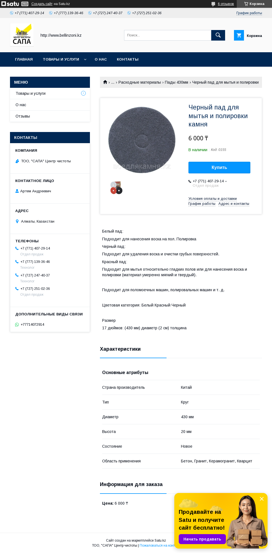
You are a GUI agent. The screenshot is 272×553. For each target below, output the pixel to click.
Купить (219, 167)
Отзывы (23, 116)
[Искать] (218, 35)
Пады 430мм (176, 82)
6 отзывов (226, 4)
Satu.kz (160, 540)
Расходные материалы (140, 82)
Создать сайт (41, 4)
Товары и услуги (61, 59)
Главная (24, 59)
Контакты (127, 59)
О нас (101, 59)
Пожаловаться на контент (160, 545)
